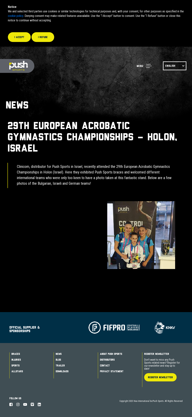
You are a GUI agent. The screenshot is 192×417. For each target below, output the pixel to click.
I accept (19, 37)
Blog (58, 359)
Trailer (60, 365)
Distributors (107, 359)
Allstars (17, 371)
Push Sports (17, 66)
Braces (15, 353)
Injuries (16, 359)
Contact (105, 365)
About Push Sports (111, 353)
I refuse (43, 37)
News (59, 353)
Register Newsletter (156, 353)
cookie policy (15, 16)
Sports (15, 365)
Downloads (62, 371)
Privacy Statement (111, 371)
